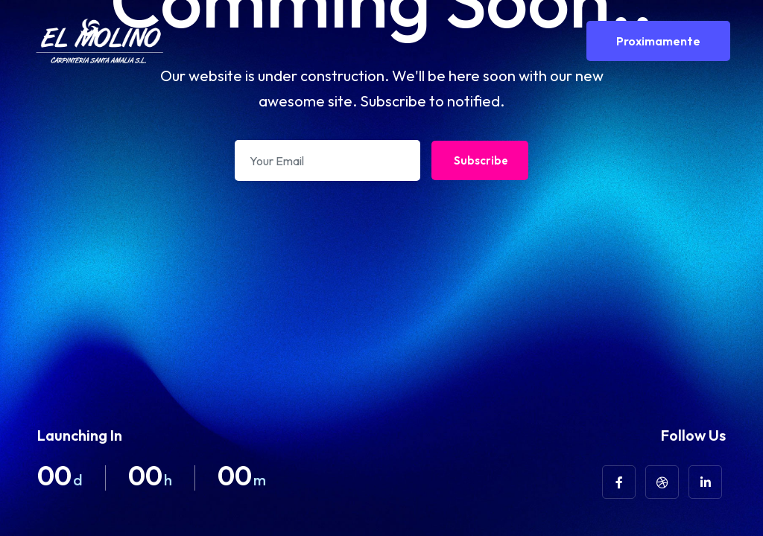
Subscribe (481, 160)
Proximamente (658, 41)
